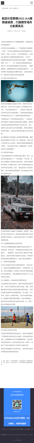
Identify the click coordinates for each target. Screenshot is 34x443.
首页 (10, 8)
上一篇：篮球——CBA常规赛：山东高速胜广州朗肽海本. (17, 361)
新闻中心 (15, 8)
